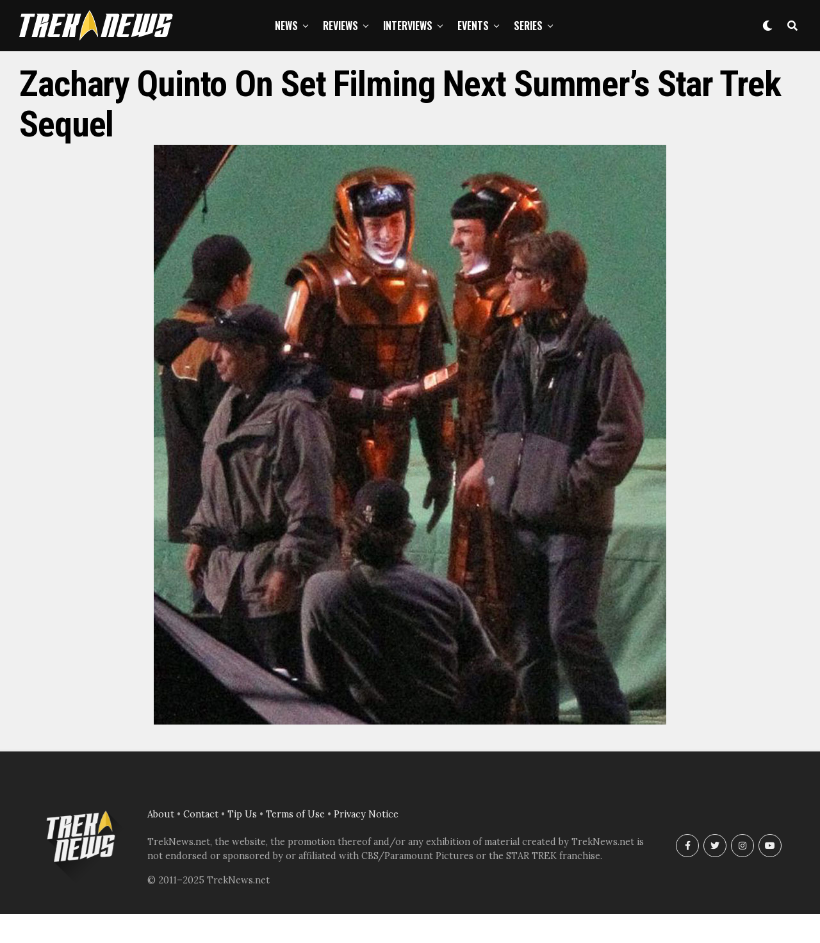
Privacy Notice (366, 814)
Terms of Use (295, 814)
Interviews (407, 25)
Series (528, 25)
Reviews (340, 25)
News (286, 25)
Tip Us (242, 814)
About (160, 814)
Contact (200, 814)
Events (473, 25)
